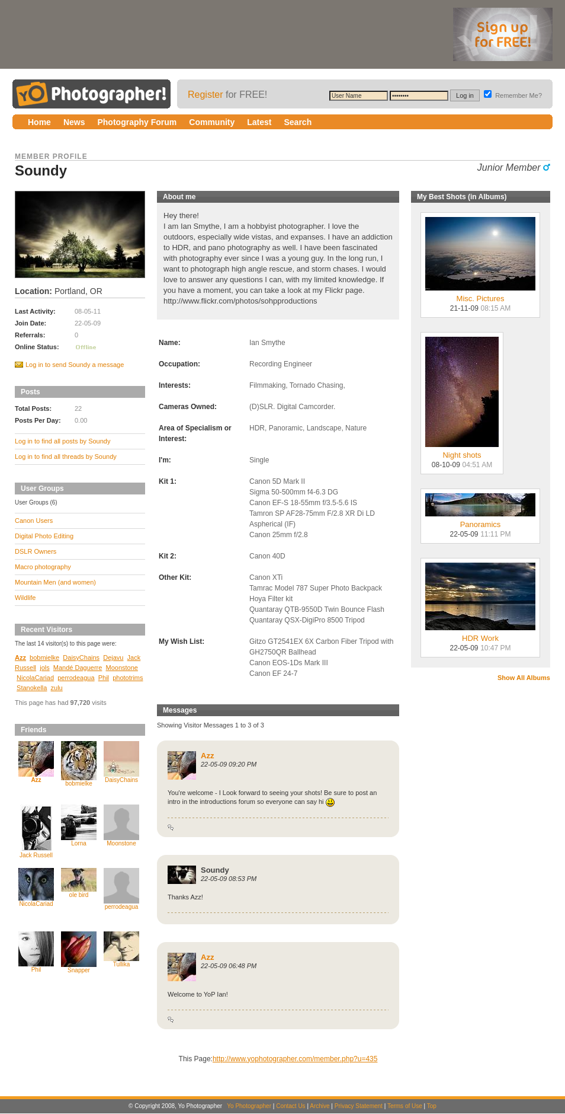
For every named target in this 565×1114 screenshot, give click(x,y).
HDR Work (480, 635)
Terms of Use (404, 1106)
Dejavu (113, 657)
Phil (103, 677)
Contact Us (290, 1106)
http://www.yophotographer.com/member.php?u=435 (295, 1059)
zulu (57, 687)
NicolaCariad (35, 677)
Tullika (121, 964)
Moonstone (122, 667)
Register (205, 95)
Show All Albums (523, 677)
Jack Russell (36, 855)
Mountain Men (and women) (55, 582)
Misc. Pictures (480, 295)
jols (45, 667)
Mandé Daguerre (77, 667)
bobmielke (44, 657)
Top (431, 1106)
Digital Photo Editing (44, 536)
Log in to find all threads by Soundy (66, 456)
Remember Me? (513, 95)
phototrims (128, 677)
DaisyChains (81, 657)
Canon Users (34, 520)
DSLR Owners (35, 551)
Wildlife (25, 597)
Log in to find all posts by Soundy (62, 441)
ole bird (79, 895)
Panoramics (480, 521)
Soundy (215, 870)
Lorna (78, 843)
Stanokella (32, 687)
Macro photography (43, 566)
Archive (319, 1106)
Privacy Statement (359, 1106)
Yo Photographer (249, 1106)
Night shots (462, 451)
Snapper (79, 970)
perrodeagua (75, 677)
